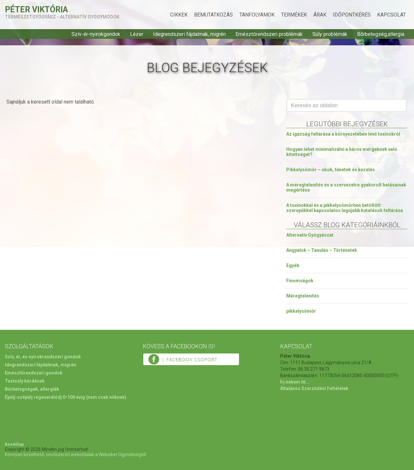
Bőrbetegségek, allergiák (32, 389)
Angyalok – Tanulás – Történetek (321, 250)
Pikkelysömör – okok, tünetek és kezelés (330, 169)
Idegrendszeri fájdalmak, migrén (189, 34)
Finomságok (299, 280)
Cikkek (179, 15)
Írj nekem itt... (295, 382)
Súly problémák (329, 34)
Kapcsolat (391, 15)
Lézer (136, 34)
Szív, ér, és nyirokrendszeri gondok (43, 356)
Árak (319, 15)
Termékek (294, 15)
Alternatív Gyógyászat (309, 235)
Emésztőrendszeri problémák (269, 34)
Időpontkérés (352, 15)
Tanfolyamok (257, 15)
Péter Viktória (36, 9)
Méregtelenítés (302, 295)
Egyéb (292, 265)
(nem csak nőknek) (106, 397)
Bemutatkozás (213, 15)
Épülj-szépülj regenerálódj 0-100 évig (45, 397)
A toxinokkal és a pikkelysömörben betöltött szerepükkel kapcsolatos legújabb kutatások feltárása (344, 208)
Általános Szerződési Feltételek (314, 388)
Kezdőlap (14, 444)
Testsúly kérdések (25, 381)
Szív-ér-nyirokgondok (95, 34)
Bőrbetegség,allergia (380, 34)
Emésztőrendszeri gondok (33, 372)
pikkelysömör (301, 311)
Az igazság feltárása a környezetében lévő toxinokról (343, 134)
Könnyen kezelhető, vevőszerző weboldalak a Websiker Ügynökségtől (75, 454)
